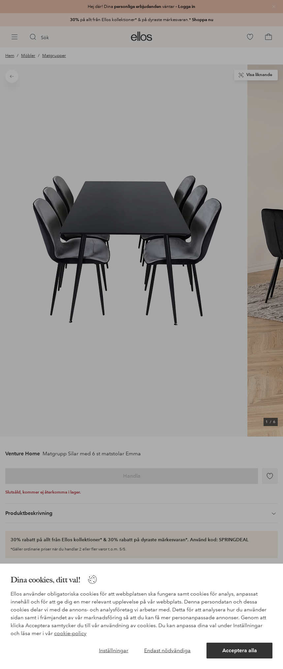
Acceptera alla (239, 650)
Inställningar (113, 650)
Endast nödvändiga (167, 650)
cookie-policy (70, 633)
